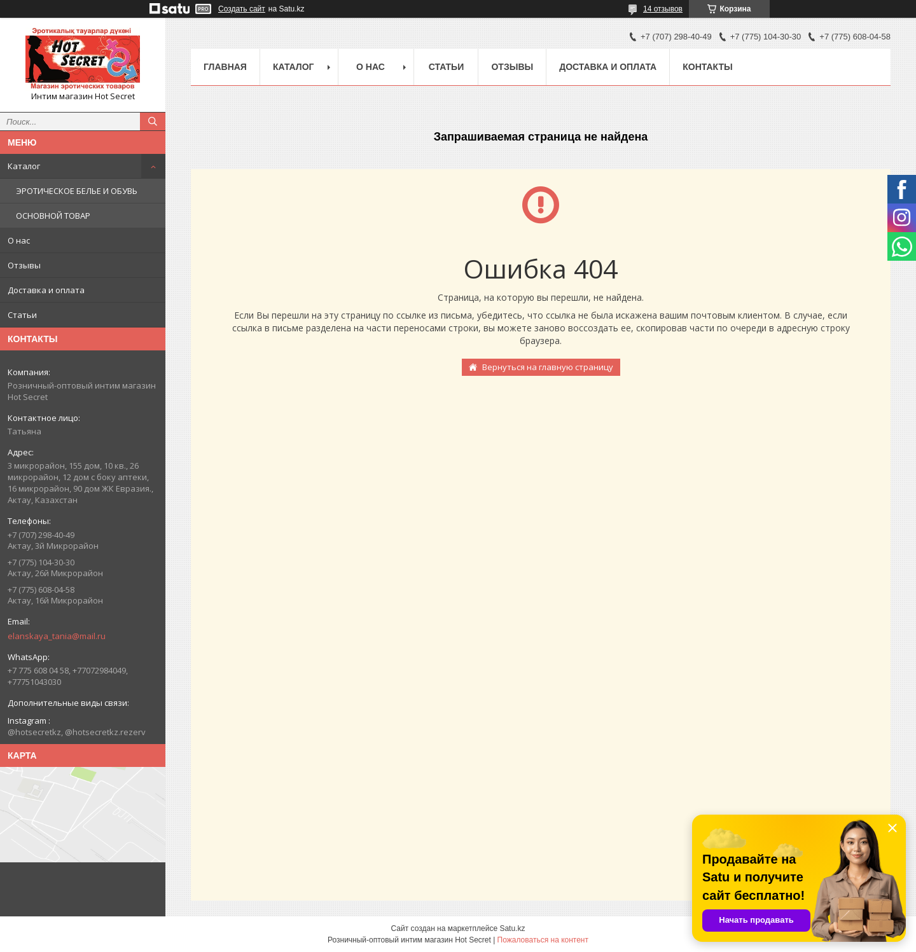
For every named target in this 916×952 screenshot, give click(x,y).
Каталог (24, 166)
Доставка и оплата (46, 290)
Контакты (707, 67)
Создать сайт (241, 8)
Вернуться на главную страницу (547, 367)
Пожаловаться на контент (542, 939)
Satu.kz (512, 928)
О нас (19, 240)
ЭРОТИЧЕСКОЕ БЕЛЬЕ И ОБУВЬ (76, 191)
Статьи (22, 315)
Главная (225, 67)
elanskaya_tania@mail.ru (57, 636)
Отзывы (24, 265)
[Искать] (152, 121)
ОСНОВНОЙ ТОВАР (53, 215)
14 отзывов (663, 8)
